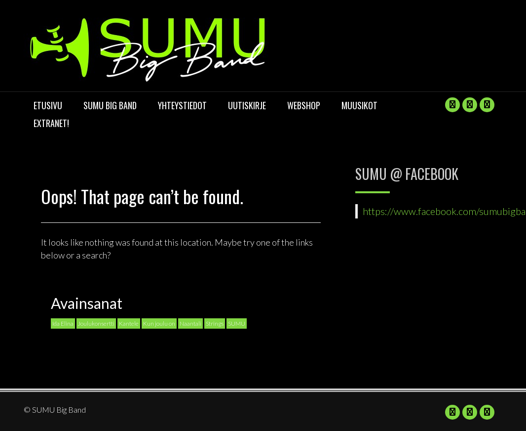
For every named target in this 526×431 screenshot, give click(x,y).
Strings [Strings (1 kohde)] (215, 323)
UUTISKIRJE (247, 105)
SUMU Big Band (110, 105)
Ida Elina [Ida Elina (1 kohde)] (63, 323)
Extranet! (51, 123)
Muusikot (359, 105)
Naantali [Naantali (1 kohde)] (190, 323)
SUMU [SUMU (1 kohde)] (236, 323)
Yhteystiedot (182, 105)
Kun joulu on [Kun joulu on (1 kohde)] (159, 323)
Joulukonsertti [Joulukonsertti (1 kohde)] (96, 323)
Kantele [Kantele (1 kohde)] (129, 323)
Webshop (303, 105)
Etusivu (48, 105)
